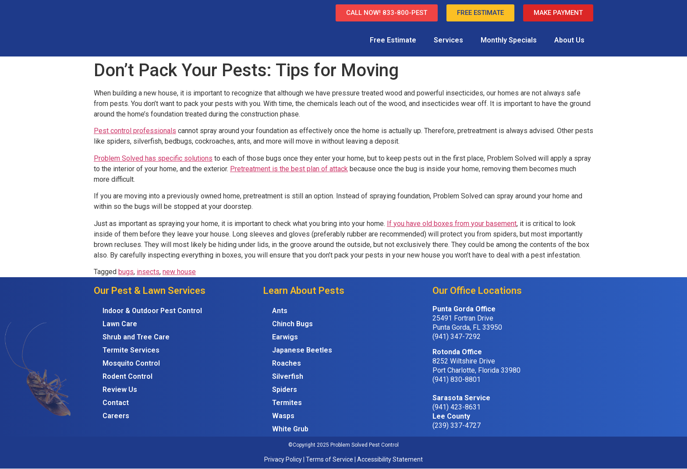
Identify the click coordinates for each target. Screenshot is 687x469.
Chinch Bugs (292, 324)
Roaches (286, 363)
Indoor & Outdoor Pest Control (152, 311)
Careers (116, 416)
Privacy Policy (283, 459)
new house (179, 272)
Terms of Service (329, 459)
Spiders (284, 389)
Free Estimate (393, 40)
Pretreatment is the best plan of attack (289, 169)
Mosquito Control (131, 363)
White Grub (290, 429)
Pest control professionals (135, 131)
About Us (569, 40)
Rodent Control (127, 376)
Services (448, 40)
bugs (126, 272)
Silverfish (287, 376)
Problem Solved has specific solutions (153, 158)
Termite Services (131, 350)
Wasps (283, 416)
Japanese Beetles (302, 350)
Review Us (120, 389)
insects (148, 272)
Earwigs (285, 337)
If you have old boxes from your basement (452, 223)
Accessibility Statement (390, 459)
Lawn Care (120, 324)
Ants (279, 311)
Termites (287, 402)
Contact (116, 402)
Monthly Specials (509, 40)
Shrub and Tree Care (136, 337)
